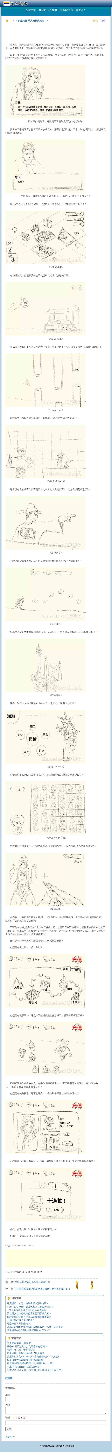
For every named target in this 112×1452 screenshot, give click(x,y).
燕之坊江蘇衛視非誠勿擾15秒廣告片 (25, 1353)
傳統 (103, 20)
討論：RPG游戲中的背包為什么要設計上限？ (30, 1307)
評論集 (8, 1378)
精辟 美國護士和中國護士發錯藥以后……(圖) (30, 1363)
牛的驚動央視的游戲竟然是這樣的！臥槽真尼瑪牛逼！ (43, 1289)
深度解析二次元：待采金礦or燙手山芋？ (28, 1303)
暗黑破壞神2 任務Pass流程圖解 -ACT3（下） (30, 1330)
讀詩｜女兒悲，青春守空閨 (21, 1350)
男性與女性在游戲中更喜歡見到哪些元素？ (29, 1313)
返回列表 (10, 1437)
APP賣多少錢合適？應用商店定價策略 (26, 1310)
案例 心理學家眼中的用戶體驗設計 (32, 1282)
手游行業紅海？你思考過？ (21, 1320)
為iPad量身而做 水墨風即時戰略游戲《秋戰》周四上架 (35, 1327)
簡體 (95, 20)
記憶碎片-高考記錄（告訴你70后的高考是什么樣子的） (35, 1370)
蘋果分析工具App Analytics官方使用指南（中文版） (33, 1356)
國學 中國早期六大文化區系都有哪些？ (27, 1346)
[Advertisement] (58, 32)
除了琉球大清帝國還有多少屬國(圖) (25, 1360)
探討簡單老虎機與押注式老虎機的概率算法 (29, 1317)
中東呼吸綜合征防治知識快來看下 (24, 1366)
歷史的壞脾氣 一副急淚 (19, 1343)
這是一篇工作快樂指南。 (20, 1323)
